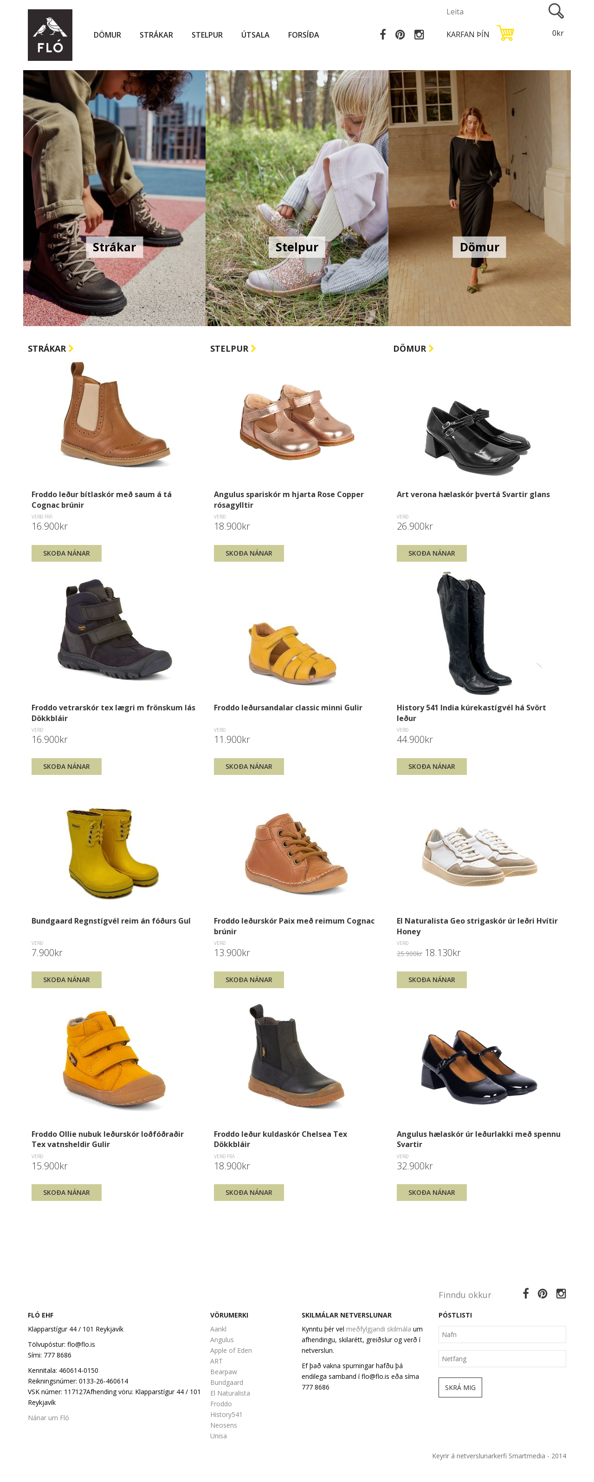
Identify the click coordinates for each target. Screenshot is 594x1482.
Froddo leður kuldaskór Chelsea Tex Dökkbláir (280, 1139)
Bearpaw (223, 1371)
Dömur (107, 35)
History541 (226, 1414)
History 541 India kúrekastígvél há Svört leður (471, 712)
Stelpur (207, 35)
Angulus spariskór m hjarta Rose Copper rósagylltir (289, 499)
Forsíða (303, 35)
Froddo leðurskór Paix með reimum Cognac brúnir (294, 926)
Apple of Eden (231, 1350)
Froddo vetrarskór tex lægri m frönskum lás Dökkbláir (113, 712)
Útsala (255, 35)
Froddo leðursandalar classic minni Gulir (288, 707)
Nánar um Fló (48, 1417)
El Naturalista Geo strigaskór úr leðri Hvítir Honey (477, 926)
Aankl (218, 1329)
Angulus (222, 1339)
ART (216, 1361)
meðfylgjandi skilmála (378, 1329)
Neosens (223, 1425)
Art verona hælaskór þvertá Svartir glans (473, 494)
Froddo (221, 1403)
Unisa (218, 1435)
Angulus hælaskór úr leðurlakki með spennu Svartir (479, 1139)
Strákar (156, 35)
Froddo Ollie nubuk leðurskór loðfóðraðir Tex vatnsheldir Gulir (108, 1139)
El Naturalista (230, 1393)
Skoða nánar (66, 553)
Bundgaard (226, 1382)
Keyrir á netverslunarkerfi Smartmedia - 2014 (499, 1455)
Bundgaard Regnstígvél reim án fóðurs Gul (111, 921)
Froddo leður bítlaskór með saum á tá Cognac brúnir (102, 499)
